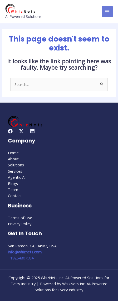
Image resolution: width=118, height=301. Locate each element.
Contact (15, 195)
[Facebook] (10, 131)
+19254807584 (20, 258)
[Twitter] (21, 131)
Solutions (16, 164)
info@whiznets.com (25, 251)
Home (13, 152)
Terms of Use (20, 217)
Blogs (13, 183)
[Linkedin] (32, 131)
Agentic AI (17, 177)
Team (13, 189)
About (13, 158)
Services (15, 171)
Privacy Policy (19, 223)
